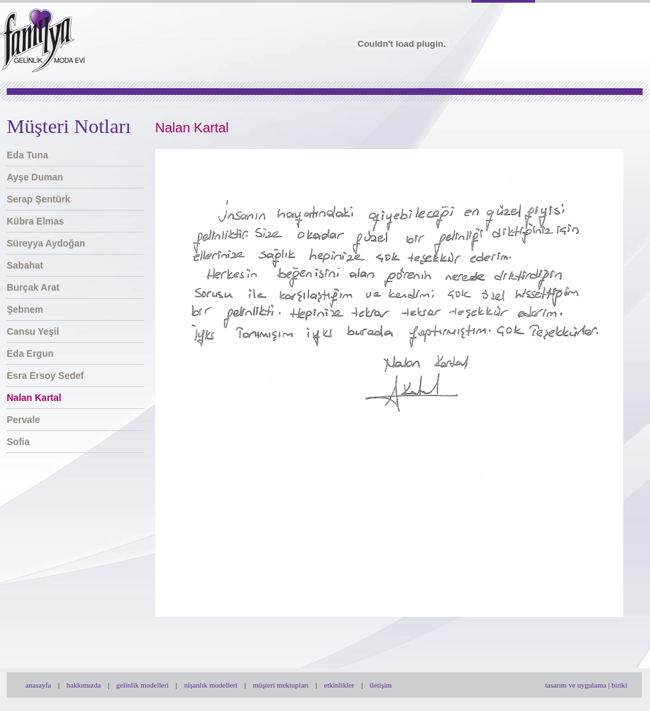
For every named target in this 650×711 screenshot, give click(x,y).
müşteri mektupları (280, 685)
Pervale (23, 419)
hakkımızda (84, 685)
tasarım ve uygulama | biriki (586, 685)
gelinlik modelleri (142, 685)
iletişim (381, 685)
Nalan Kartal (34, 397)
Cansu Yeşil (33, 331)
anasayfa (38, 685)
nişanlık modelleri (210, 685)
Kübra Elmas (35, 221)
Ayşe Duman (35, 177)
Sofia (18, 441)
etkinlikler (339, 685)
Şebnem (25, 309)
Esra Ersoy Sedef (45, 375)
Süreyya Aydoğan (46, 243)
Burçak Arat (33, 287)
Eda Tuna (27, 155)
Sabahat (25, 265)
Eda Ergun (30, 353)
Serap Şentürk (38, 199)
